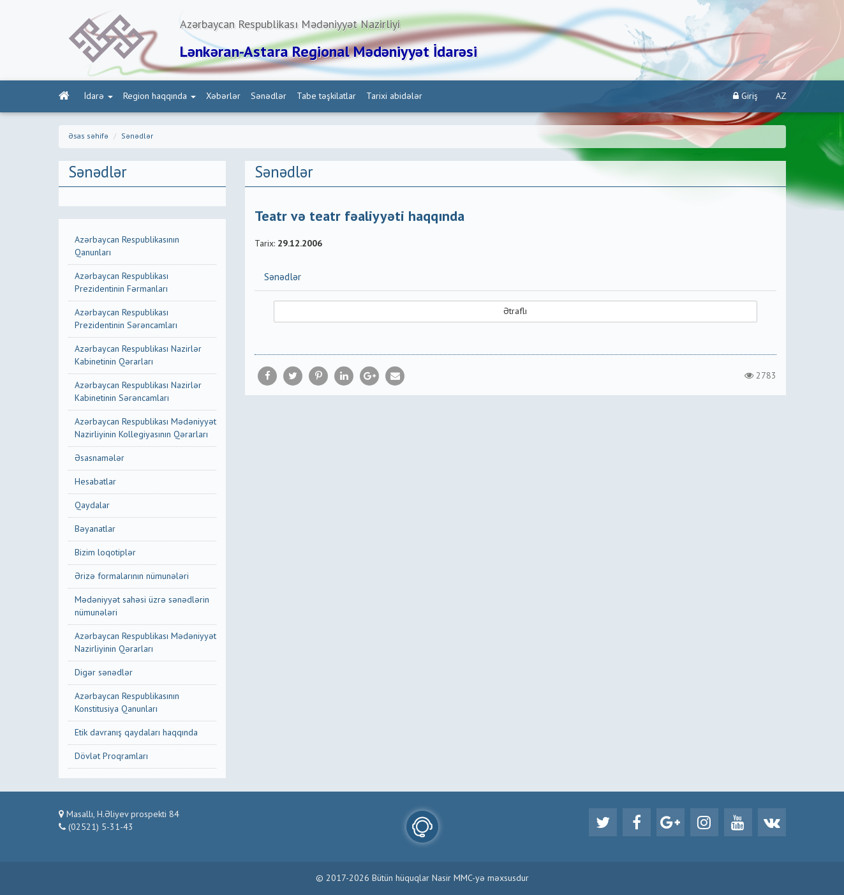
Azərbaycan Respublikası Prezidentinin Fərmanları (121, 283)
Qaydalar (92, 505)
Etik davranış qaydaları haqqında (136, 732)
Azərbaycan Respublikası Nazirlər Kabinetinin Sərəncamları (138, 392)
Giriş (745, 96)
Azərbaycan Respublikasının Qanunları (127, 246)
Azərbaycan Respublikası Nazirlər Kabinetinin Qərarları (138, 355)
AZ (781, 96)
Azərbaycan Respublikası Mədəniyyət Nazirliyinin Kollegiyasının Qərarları (145, 428)
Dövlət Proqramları (111, 756)
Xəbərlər (223, 96)
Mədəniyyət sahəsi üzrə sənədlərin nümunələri (142, 606)
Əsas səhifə (88, 136)
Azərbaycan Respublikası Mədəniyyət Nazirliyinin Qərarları (145, 643)
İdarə (98, 96)
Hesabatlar (95, 482)
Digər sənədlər (104, 672)
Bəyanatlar (95, 529)
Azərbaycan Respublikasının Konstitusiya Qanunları (127, 703)
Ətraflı (515, 311)
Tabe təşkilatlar (326, 96)
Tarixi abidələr (394, 96)
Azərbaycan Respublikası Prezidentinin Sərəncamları (126, 319)
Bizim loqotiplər (105, 552)
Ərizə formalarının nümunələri (132, 576)
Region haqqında (159, 96)
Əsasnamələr (99, 458)
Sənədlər (268, 96)
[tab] (515, 277)
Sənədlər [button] (282, 278)
